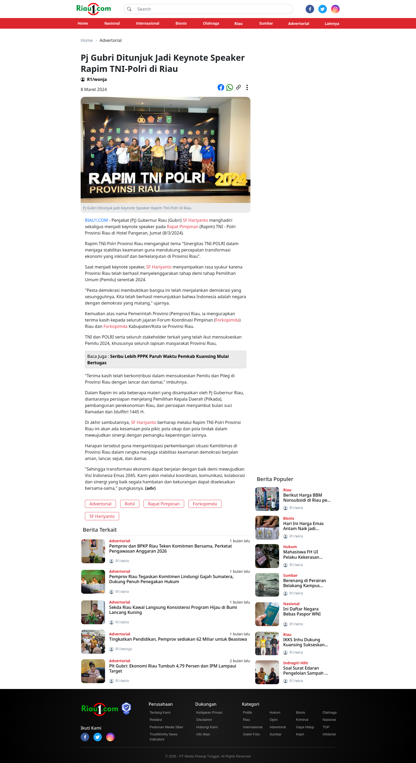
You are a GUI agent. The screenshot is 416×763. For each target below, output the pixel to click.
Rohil (130, 504)
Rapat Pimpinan (182, 226)
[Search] (213, 9)
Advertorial (100, 504)
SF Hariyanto (195, 220)
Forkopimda (227, 320)
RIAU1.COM (96, 220)
